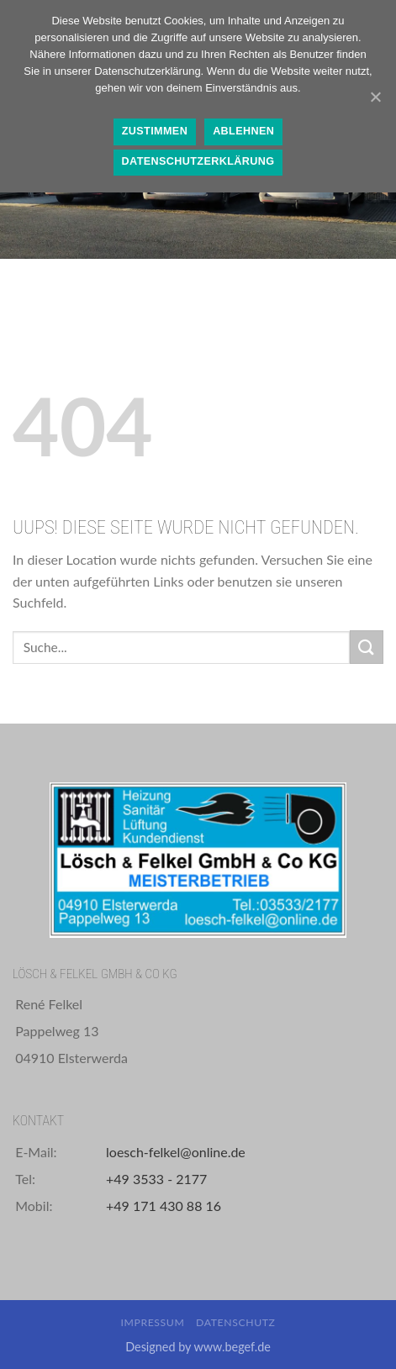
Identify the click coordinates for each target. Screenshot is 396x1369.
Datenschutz (236, 1322)
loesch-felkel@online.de (176, 1152)
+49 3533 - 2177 (156, 1179)
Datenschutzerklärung (198, 161)
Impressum (152, 1322)
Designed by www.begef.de (198, 1347)
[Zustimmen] (375, 96)
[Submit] (366, 646)
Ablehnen (243, 131)
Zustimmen (154, 131)
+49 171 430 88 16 (163, 1206)
